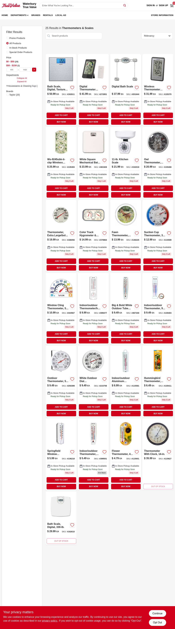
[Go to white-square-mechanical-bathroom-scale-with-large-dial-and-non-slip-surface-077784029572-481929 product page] (93, 163)
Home (5, 15)
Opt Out (157, 622)
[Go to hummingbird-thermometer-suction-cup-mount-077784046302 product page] (157, 381)
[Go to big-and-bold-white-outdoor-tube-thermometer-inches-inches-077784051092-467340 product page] (125, 309)
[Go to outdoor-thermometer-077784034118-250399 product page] (61, 381)
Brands (35, 15)
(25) (14, 95)
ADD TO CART (61, 115)
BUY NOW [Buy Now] (61, 122)
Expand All (21, 81)
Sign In (151, 5)
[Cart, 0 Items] (171, 5)
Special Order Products (20, 52)
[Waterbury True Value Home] (11, 5)
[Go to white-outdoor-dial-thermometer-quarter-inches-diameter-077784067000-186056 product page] (61, 236)
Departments (18, 15)
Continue (157, 613)
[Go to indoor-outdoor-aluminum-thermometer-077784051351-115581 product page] (125, 381)
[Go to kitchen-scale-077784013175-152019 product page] (125, 163)
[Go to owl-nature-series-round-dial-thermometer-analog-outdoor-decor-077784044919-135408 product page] (157, 163)
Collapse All (22, 78)
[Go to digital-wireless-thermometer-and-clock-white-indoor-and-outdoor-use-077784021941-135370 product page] (157, 90)
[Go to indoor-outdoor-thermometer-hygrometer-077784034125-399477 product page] (93, 309)
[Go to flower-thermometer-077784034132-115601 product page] (125, 454)
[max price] (25, 70)
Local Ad (60, 15)
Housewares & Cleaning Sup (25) (24, 86)
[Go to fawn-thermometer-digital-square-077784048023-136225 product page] (125, 236)
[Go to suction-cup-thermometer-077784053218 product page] (157, 236)
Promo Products (17, 38)
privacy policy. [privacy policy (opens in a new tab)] (50, 620)
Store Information (162, 15)
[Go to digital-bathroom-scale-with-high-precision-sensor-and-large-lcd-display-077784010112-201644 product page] (125, 90)
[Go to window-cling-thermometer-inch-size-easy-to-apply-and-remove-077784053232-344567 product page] (61, 309)
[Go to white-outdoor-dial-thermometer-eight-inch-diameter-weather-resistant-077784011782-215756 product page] (93, 381)
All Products (15, 43)
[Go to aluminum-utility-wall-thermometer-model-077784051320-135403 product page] (157, 309)
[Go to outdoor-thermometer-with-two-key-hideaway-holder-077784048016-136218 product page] (61, 454)
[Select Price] (34, 70)
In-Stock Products (18, 48)
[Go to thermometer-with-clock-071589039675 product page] (157, 454)
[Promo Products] (7, 38)
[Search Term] (84, 5)
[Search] (125, 5)
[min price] (11, 70)
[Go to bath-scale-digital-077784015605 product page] (61, 518)
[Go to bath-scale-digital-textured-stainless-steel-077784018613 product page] (61, 90)
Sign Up (163, 5)
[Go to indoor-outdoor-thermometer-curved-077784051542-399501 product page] (93, 454)
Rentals (48, 15)
